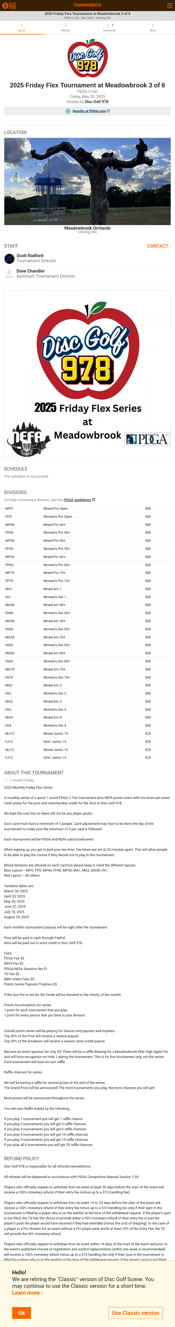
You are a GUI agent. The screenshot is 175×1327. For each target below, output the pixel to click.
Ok (22, 1313)
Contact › (159, 246)
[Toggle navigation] (170, 5)
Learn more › (27, 1292)
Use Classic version (135, 1313)
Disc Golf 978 (96, 102)
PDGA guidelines (77, 500)
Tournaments (87, 5)
